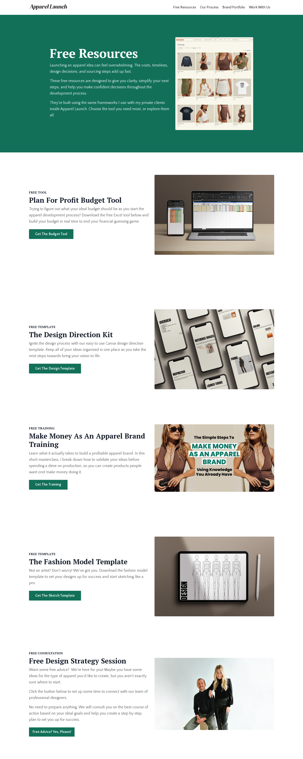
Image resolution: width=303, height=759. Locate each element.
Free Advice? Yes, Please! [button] (51, 732)
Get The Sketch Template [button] (55, 596)
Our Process (209, 7)
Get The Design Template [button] (55, 369)
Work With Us (259, 7)
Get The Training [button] (48, 485)
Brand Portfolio (233, 7)
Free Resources (184, 7)
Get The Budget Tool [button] (51, 234)
